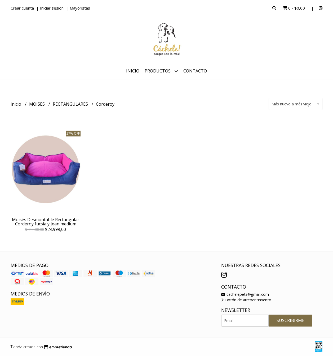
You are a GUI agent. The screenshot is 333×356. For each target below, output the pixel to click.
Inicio (132, 71)
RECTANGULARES (71, 104)
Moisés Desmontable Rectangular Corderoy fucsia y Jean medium (45, 222)
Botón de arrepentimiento (246, 299)
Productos (161, 71)
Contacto (195, 71)
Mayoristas (80, 8)
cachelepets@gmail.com (245, 294)
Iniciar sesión (52, 8)
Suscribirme (290, 320)
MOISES (37, 104)
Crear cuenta (22, 8)
